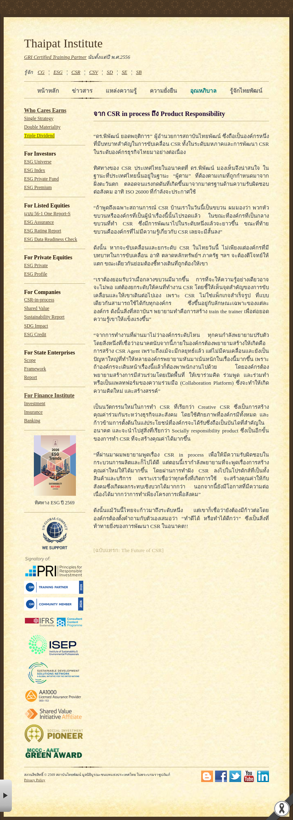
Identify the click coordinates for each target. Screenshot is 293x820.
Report (30, 377)
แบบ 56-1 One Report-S (47, 213)
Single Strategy (38, 118)
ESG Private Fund (41, 179)
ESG (57, 72)
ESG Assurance (39, 222)
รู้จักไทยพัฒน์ (246, 90)
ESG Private (36, 265)
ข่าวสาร (82, 90)
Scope (30, 360)
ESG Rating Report (42, 231)
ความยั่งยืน (163, 90)
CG (41, 72)
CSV (93, 72)
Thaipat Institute (63, 43)
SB (139, 72)
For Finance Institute (49, 395)
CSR (75, 72)
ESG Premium (38, 187)
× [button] (6, 796)
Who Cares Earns (45, 110)
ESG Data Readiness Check (50, 239)
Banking (32, 420)
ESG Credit (35, 334)
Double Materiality (42, 127)
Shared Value (36, 308)
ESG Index (34, 170)
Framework (35, 369)
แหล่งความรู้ (121, 90)
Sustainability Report (44, 317)
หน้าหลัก (48, 90)
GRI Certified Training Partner (55, 57)
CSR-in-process (39, 300)
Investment (34, 403)
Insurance (33, 412)
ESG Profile (35, 274)
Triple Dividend (39, 135)
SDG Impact (36, 326)
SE (124, 72)
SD (110, 72)
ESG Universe (37, 162)
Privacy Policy (34, 780)
